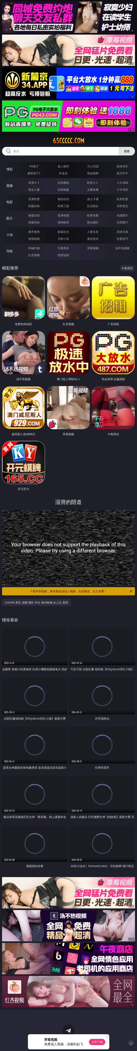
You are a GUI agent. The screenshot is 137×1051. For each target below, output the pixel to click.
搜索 (127, 151)
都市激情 (34, 232)
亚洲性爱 (34, 199)
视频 (9, 185)
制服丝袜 (34, 206)
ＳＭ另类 (122, 190)
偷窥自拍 (34, 215)
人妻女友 (93, 232)
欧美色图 (93, 215)
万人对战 (93, 166)
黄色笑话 (93, 239)
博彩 (9, 169)
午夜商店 (63, 248)
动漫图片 (122, 215)
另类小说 (63, 239)
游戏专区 (122, 166)
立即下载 (97, 1042)
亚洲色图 (63, 215)
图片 (9, 218)
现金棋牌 (93, 173)
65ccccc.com (68, 141)
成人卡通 (93, 199)
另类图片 (122, 222)
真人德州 (63, 166)
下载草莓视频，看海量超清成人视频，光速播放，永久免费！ (81, 591)
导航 (9, 251)
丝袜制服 (63, 190)
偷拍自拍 (63, 199)
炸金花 (63, 173)
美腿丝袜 (34, 222)
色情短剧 (63, 255)
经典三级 (63, 206)
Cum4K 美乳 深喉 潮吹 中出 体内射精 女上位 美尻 (36, 602)
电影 (9, 202)
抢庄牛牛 (122, 173)
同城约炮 (34, 248)
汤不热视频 (122, 248)
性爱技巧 (122, 239)
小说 (9, 234)
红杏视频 (34, 255)
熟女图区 (93, 222)
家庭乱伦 (63, 232)
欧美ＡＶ (93, 183)
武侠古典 (122, 232)
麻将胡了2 (34, 173)
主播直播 (93, 190)
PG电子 (34, 166)
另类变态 (122, 206)
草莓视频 (93, 248)
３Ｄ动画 (122, 183)
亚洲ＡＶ (34, 183)
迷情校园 (34, 239)
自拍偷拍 (63, 183)
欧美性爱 (122, 199)
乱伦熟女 (93, 206)
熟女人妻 (34, 190)
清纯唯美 (63, 222)
